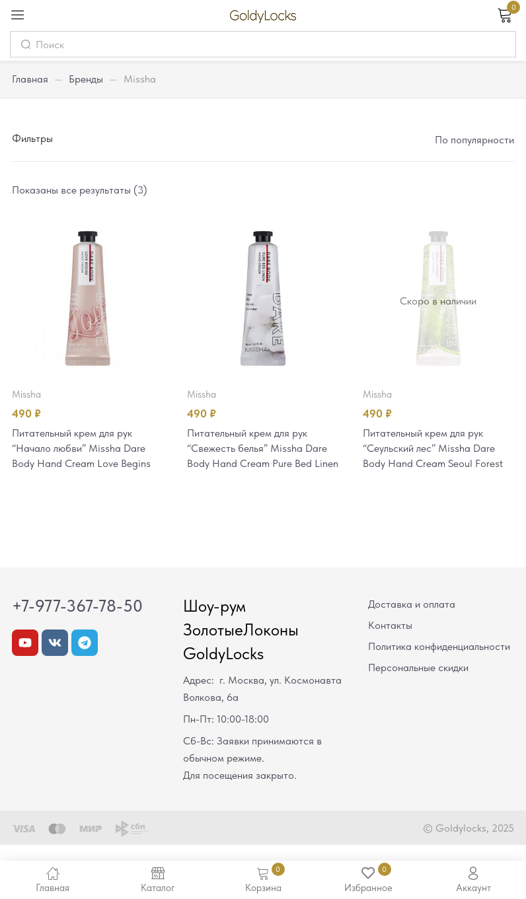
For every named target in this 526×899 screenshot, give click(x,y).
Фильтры (32, 138)
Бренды (86, 79)
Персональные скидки (418, 685)
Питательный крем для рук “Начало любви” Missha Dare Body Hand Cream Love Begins (85, 449)
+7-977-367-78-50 (77, 623)
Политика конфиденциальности (439, 664)
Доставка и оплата (411, 622)
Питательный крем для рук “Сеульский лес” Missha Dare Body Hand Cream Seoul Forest (437, 449)
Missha (26, 394)
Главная (30, 79)
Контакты (390, 643)
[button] (473, 140)
